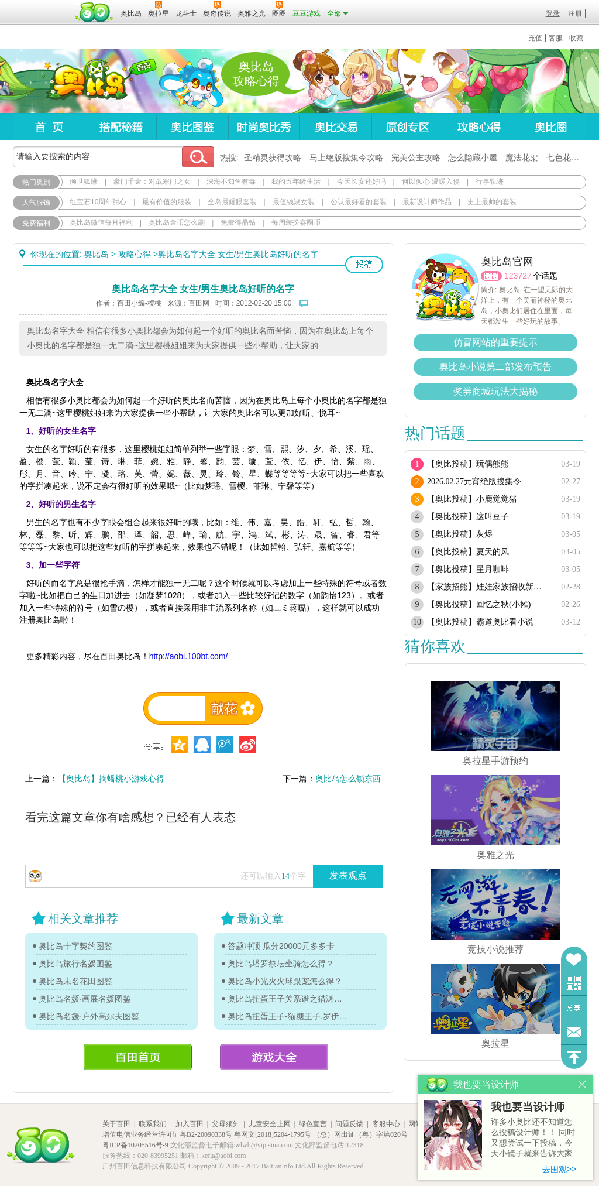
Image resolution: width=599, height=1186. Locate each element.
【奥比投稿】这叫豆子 (468, 516)
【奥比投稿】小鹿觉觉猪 (472, 499)
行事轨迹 (490, 181)
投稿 (364, 264)
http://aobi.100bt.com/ (188, 656)
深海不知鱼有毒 (231, 181)
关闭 (582, 1084)
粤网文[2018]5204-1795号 (272, 1134)
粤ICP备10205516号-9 (135, 1145)
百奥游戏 (42, 5)
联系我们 (153, 1124)
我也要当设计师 (527, 1107)
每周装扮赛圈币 (296, 222)
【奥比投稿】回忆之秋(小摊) (479, 604)
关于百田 (116, 1124)
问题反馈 (574, 1032)
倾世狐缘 (84, 181)
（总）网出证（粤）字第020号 (360, 1134)
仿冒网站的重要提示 (495, 342)
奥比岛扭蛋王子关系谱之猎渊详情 (288, 998)
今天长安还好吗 (361, 181)
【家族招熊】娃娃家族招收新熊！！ (488, 586)
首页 (49, 127)
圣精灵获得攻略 (272, 157)
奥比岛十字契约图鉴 (75, 946)
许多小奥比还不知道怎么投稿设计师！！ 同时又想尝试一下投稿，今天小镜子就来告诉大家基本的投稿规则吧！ (533, 1138)
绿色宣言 (313, 1124)
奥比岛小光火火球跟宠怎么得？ (285, 981)
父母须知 (226, 1124)
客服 (556, 38)
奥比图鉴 (192, 127)
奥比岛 (85, 81)
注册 (575, 13)
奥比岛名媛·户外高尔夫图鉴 (89, 1016)
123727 (518, 275)
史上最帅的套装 (492, 202)
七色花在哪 (566, 157)
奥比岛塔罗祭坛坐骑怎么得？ (281, 963)
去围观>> (559, 1169)
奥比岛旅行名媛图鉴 (75, 963)
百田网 (94, 12)
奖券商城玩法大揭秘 (495, 391)
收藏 (576, 38)
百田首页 (138, 1057)
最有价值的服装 (166, 202)
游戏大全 (274, 1057)
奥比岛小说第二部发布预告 (495, 367)
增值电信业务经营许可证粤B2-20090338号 (167, 1134)
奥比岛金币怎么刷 (177, 222)
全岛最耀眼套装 (232, 202)
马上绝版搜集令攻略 (346, 157)
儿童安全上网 (270, 1124)
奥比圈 (550, 127)
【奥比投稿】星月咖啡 (468, 569)
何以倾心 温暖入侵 (431, 181)
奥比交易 (335, 127)
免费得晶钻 (238, 222)
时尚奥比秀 (264, 127)
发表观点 (348, 875)
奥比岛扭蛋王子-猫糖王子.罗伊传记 (288, 1016)
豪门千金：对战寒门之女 (152, 181)
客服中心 (386, 1124)
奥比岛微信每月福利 (101, 222)
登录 (553, 13)
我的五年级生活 (296, 181)
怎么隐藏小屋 (472, 157)
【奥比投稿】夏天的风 (468, 551)
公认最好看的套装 (359, 202)
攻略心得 (479, 127)
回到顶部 (574, 1057)
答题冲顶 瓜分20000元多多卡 (281, 946)
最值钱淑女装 (294, 202)
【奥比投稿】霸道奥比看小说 (480, 622)
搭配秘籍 (120, 127)
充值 (535, 38)
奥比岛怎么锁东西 (348, 778)
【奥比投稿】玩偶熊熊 (468, 464)
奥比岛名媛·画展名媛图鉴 (85, 998)
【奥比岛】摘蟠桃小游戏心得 (111, 778)
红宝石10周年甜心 (98, 202)
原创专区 (407, 127)
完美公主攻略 (415, 157)
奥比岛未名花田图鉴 (75, 981)
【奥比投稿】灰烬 (460, 534)
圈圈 (491, 276)
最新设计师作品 (427, 202)
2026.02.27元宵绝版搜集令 (474, 481)
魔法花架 (521, 157)
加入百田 (189, 1124)
